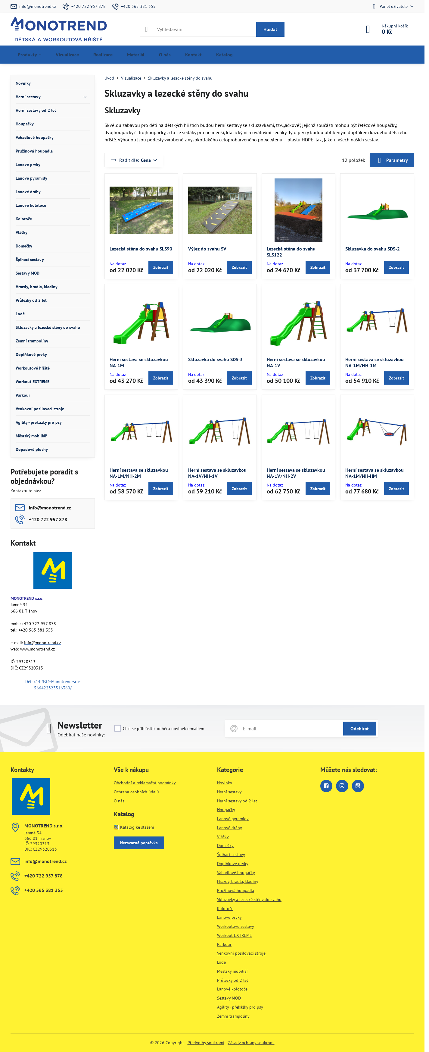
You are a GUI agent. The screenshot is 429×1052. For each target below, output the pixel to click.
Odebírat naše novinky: (81, 735)
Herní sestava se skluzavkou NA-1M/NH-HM (374, 473)
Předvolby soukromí (206, 1042)
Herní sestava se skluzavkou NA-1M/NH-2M (139, 473)
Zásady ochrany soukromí (251, 1042)
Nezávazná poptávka (139, 843)
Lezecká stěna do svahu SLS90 (141, 249)
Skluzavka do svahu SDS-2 (372, 249)
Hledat (270, 29)
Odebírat (359, 729)
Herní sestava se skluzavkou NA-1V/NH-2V (296, 473)
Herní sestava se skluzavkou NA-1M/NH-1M (374, 362)
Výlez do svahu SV (207, 249)
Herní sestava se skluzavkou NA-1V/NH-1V (217, 473)
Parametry (392, 160)
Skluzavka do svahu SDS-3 (215, 359)
